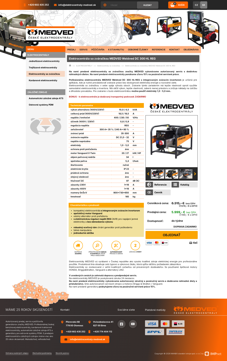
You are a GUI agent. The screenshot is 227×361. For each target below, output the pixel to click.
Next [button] (195, 174)
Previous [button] (148, 174)
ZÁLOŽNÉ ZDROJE (37, 92)
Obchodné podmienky (42, 353)
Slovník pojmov (62, 353)
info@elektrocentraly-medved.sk (85, 339)
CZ (196, 5)
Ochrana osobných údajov (17, 353)
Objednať (171, 235)
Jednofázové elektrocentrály (44, 61)
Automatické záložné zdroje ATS (46, 98)
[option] (171, 141)
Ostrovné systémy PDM (41, 104)
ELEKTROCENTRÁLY (38, 55)
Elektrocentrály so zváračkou (44, 74)
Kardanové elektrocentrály (43, 80)
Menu (30, 49)
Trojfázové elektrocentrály (43, 67)
